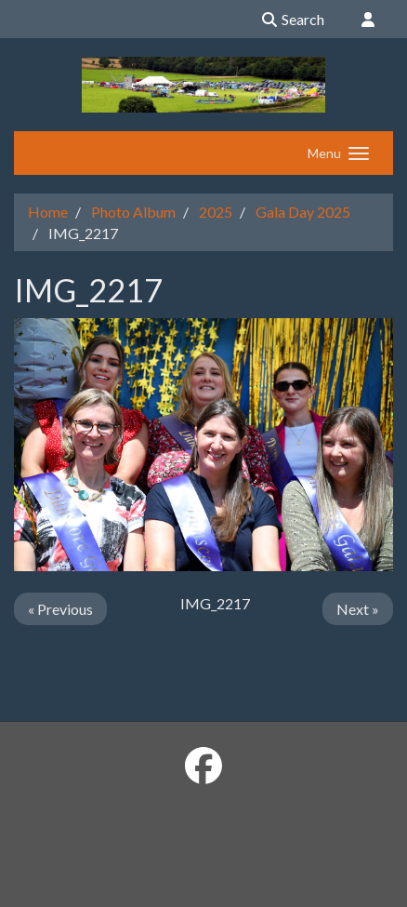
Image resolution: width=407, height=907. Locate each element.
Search (292, 19)
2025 (215, 211)
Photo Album (133, 211)
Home (48, 211)
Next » (357, 609)
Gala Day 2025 (303, 211)
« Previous (60, 609)
